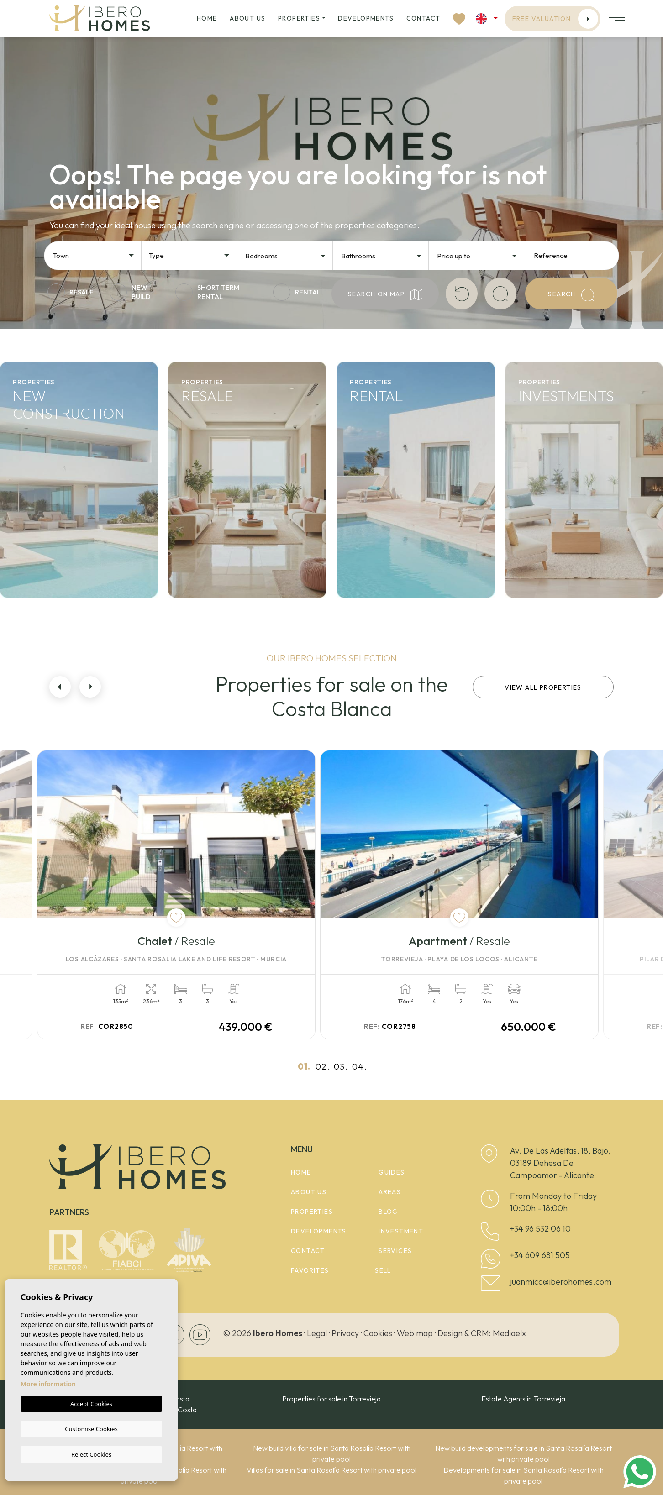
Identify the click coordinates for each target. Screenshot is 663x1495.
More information (48, 1384)
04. (359, 1063)
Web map (415, 1330)
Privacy (345, 1330)
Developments (366, 18)
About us (247, 18)
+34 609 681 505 (540, 1252)
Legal (317, 1330)
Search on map (385, 294)
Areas (390, 1189)
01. (304, 1063)
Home (207, 18)
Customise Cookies (91, 1429)
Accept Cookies (91, 1405)
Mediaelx (509, 1330)
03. (341, 1063)
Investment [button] (401, 1228)
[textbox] (96, 256)
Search (571, 295)
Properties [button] (299, 18)
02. (323, 1063)
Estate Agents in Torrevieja (523, 1396)
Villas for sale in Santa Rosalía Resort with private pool (331, 1467)
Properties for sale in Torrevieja (331, 1396)
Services (395, 1248)
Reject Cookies (91, 1454)
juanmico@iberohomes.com (560, 1279)
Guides (392, 1169)
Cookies (377, 1330)
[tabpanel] (188, 893)
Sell (383, 1268)
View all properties (543, 687)
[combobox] (94, 254)
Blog (388, 1209)
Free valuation (555, 19)
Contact (423, 18)
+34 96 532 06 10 (540, 1226)
